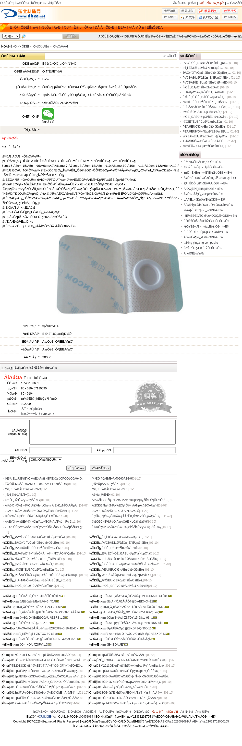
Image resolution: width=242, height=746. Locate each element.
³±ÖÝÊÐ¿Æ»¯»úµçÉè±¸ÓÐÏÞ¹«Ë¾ (207, 226)
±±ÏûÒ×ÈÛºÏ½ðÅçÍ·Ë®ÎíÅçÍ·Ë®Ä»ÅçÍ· (128, 639)
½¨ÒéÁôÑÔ (234, 3)
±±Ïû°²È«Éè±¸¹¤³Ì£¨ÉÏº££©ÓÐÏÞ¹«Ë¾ (208, 172)
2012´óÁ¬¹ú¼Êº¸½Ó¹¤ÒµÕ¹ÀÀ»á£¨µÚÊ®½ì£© (40, 703)
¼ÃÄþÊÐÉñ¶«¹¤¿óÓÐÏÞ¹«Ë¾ (203, 210)
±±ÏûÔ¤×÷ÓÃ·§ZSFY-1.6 (33, 644)
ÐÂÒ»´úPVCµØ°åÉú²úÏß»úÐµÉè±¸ (37, 542)
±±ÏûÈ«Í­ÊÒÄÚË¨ (115, 644)
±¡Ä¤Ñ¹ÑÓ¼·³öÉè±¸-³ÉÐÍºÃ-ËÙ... (204, 141)
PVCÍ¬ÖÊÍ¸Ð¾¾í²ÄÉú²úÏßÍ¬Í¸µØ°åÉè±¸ (40, 537)
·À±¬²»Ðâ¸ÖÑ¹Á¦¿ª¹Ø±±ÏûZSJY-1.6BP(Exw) (132, 612)
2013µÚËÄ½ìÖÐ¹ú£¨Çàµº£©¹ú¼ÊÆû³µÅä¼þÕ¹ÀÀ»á (44, 698)
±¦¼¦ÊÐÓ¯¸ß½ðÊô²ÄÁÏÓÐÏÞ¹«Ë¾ (206, 183)
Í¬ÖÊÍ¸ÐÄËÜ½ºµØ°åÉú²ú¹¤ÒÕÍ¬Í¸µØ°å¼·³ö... (132, 564)
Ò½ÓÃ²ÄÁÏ (60, 46)
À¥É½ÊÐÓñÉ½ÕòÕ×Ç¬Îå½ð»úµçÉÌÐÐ (210, 178)
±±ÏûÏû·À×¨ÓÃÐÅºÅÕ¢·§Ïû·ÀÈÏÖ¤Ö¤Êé (129, 601)
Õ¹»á (88, 27)
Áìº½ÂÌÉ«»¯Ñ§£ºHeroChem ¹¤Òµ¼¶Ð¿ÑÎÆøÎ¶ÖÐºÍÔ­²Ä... (130, 500)
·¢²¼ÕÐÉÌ (169, 56)
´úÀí (35, 27)
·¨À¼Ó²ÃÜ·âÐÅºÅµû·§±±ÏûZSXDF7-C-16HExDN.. (49, 628)
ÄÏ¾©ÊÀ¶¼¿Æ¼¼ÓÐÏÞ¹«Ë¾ (203, 237)
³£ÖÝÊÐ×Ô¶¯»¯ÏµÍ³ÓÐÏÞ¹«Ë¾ (204, 167)
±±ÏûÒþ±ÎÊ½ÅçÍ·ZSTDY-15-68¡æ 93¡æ (129, 617)
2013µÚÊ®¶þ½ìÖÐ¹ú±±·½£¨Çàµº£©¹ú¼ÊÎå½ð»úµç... (44, 671)
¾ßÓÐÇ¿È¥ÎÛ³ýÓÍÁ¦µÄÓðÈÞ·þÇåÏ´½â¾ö (119, 521)
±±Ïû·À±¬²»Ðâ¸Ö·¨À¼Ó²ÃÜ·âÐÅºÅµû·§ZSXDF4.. (135, 634)
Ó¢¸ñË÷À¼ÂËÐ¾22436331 (110, 489)
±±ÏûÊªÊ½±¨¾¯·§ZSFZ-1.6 (34, 623)
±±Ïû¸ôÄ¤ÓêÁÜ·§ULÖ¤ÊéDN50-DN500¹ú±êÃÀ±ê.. (50, 612)
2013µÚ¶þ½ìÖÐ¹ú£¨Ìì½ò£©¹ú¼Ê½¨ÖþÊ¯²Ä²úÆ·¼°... (44, 692)
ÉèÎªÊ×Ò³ (6, 3)
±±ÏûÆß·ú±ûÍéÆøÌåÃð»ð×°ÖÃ (37, 601)
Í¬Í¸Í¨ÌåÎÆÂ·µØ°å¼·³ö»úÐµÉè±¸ (122, 537)
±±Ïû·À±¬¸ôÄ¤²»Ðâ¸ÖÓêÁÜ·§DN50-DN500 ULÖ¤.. (137, 596)
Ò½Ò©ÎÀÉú (41, 46)
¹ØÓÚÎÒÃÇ (57, 711)
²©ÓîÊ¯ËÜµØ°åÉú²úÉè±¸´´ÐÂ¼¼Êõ (39, 559)
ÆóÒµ (46, 27)
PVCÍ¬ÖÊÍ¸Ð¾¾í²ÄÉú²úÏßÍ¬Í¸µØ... (205, 63)
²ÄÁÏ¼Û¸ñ (136, 27)
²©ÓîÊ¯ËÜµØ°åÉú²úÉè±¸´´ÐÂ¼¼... (206, 102)
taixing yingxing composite (201, 242)
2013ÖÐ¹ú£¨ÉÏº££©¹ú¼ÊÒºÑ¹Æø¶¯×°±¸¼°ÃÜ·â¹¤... (130, 692)
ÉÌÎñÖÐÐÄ (155, 27)
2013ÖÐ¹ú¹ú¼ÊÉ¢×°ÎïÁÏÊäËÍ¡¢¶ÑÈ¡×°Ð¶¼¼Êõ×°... (43, 687)
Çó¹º (67, 27)
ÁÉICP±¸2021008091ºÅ (175, 721)
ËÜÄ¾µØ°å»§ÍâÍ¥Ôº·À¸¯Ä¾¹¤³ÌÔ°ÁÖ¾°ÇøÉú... (46, 553)
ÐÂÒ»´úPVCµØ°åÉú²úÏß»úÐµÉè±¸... (207, 72)
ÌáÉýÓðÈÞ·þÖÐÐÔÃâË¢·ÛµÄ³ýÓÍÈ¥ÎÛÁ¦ (32, 516)
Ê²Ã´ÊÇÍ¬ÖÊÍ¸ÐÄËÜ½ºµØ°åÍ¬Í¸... (205, 97)
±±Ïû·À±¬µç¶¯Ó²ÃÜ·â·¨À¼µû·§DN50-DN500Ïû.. (135, 623)
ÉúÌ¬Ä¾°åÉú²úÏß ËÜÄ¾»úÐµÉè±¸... (206, 107)
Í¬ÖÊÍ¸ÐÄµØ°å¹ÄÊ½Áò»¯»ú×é (35, 586)
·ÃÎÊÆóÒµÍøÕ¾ (32, 409)
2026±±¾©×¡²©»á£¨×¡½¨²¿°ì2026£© (115, 511)
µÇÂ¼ (192, 3)
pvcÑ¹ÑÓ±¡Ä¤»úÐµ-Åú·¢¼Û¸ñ (35, 564)
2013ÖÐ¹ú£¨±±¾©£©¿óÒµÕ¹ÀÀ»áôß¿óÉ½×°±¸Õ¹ (129, 682)
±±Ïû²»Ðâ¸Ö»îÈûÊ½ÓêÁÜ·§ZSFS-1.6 (41, 617)
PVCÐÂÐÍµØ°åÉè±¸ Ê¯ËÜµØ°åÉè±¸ (125, 542)
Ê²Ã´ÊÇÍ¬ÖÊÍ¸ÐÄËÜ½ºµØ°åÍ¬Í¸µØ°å (126, 553)
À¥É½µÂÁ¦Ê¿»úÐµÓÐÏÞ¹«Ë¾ (203, 194)
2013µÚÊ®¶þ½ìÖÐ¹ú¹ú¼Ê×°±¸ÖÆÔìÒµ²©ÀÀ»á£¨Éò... (45, 682)
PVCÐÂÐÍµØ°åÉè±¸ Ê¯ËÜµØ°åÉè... (206, 77)
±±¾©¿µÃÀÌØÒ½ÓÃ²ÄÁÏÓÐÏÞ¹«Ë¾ (29, 368)
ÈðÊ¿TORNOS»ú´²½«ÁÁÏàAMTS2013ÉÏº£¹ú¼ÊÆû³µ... (133, 660)
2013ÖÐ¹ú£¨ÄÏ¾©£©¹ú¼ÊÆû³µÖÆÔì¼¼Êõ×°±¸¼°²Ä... (46, 660)
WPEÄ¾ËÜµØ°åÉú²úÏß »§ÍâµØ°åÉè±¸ (127, 575)
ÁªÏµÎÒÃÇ (54, 3)
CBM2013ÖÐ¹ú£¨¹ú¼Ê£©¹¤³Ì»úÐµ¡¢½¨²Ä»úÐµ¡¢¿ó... (131, 665)
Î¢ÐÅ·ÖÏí (48, 120)
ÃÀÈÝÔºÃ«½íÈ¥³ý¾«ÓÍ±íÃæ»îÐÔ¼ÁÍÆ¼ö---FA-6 (38, 521)
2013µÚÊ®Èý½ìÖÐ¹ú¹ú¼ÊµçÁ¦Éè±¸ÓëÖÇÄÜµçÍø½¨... (45, 676)
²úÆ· (57, 27)
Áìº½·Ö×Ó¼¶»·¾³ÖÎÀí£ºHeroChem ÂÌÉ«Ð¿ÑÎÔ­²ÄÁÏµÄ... (42, 505)
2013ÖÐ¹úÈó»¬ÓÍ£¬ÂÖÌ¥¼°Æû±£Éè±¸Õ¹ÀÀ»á (127, 698)
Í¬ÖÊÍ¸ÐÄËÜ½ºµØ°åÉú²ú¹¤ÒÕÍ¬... (205, 117)
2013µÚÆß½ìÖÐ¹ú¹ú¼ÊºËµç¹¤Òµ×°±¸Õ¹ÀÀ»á (127, 671)
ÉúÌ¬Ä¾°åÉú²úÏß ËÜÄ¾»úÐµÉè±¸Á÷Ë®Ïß (129, 559)
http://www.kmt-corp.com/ (37, 413)
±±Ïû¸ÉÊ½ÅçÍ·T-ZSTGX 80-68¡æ (38, 634)
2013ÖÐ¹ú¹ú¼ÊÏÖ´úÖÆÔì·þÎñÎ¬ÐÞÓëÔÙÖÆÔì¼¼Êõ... (133, 676)
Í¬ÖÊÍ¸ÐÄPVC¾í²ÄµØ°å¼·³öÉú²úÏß (125, 586)
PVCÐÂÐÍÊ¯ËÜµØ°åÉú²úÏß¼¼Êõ (37, 548)
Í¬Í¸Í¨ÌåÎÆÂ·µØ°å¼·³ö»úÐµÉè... (203, 68)
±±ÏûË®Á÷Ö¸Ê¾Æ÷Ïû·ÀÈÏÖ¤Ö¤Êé (39, 596)
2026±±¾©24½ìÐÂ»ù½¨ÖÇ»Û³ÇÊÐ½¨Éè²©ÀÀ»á (37, 511)
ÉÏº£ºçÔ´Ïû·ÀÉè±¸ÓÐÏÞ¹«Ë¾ (202, 162)
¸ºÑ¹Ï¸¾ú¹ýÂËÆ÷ (16, 494)
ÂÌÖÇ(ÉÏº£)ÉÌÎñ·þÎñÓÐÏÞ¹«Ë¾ (203, 189)
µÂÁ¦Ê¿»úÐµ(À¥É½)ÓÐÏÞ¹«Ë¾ (204, 199)
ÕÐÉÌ (25, 27)
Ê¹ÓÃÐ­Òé (74, 711)
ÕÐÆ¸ (110, 27)
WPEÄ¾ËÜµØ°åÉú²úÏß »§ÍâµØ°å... (206, 136)
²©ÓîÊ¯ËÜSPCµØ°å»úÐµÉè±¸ (35, 569)
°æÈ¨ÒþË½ (106, 711)
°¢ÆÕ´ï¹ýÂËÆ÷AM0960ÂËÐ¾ (112, 478)
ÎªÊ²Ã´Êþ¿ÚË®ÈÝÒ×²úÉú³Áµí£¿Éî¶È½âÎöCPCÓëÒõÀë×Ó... (44, 478)
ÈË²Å (122, 27)
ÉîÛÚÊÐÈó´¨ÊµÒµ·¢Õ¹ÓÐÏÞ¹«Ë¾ (206, 232)
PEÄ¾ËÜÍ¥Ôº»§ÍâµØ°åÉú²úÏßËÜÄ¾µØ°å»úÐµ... (47, 575)
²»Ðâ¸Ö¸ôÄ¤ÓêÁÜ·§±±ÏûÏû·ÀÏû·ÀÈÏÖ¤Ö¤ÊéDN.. (135, 607)
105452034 (85, 716)
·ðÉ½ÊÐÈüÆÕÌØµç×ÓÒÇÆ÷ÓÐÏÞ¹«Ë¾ (210, 215)
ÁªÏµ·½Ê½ (202, 711)
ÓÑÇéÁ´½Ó (141, 711)
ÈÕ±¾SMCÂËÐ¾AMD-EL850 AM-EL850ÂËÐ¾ (36, 484)
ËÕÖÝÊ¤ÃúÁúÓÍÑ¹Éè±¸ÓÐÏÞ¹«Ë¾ (207, 221)
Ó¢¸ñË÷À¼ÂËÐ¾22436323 (23, 489)
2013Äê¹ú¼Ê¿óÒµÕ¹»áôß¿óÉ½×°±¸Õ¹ (122, 687)
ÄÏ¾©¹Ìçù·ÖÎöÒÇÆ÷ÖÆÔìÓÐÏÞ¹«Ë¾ (208, 205)
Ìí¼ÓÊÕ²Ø (22, 3)
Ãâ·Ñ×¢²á (179, 3)
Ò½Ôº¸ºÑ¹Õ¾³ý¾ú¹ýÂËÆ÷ (22, 500)
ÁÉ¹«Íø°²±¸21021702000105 (210, 721)
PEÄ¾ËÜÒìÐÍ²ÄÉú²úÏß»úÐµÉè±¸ (123, 569)
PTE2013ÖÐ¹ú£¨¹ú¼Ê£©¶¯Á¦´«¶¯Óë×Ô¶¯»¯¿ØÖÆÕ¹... (47, 665)
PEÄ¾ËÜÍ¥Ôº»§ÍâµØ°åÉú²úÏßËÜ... (206, 131)
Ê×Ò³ (14, 27)
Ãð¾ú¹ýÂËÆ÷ (101, 494)
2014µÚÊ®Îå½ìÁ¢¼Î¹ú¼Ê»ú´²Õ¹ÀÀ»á (121, 655)
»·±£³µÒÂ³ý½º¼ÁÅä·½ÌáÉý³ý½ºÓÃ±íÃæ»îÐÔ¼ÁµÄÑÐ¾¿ (43, 527)
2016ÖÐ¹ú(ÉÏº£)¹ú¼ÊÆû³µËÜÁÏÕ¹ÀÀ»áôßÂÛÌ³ (41, 655)
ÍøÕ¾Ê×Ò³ (40, 711)
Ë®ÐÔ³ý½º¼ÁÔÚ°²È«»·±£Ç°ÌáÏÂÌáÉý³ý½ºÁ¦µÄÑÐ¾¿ (127, 527)
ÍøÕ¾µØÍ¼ (38, 3)
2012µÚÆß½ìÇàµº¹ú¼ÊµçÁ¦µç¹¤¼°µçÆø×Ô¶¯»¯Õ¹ (131, 703)
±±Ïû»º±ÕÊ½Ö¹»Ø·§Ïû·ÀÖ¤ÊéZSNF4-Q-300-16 (48, 639)
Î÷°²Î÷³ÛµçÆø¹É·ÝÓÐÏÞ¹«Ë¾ (203, 248)
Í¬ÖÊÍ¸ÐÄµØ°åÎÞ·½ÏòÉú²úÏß (120, 548)
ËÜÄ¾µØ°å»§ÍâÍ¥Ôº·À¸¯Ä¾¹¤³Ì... (204, 92)
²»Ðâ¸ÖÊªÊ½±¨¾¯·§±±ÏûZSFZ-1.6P (40, 607)
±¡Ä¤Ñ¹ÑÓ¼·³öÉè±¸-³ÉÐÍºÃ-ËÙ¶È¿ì (38, 580)
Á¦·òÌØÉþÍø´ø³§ (194, 253)
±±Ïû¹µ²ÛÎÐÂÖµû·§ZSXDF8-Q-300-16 (128, 628)
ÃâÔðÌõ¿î (90, 711)
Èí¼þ (77, 27)
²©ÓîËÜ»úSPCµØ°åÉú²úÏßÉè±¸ (122, 580)
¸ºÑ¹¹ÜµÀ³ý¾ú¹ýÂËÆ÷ (106, 484)
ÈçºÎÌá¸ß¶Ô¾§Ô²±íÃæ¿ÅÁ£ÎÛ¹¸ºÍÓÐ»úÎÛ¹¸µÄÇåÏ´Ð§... (127, 516)
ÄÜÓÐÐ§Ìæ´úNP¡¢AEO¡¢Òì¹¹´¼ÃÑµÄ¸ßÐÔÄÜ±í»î (125, 505)
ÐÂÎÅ (99, 27)
